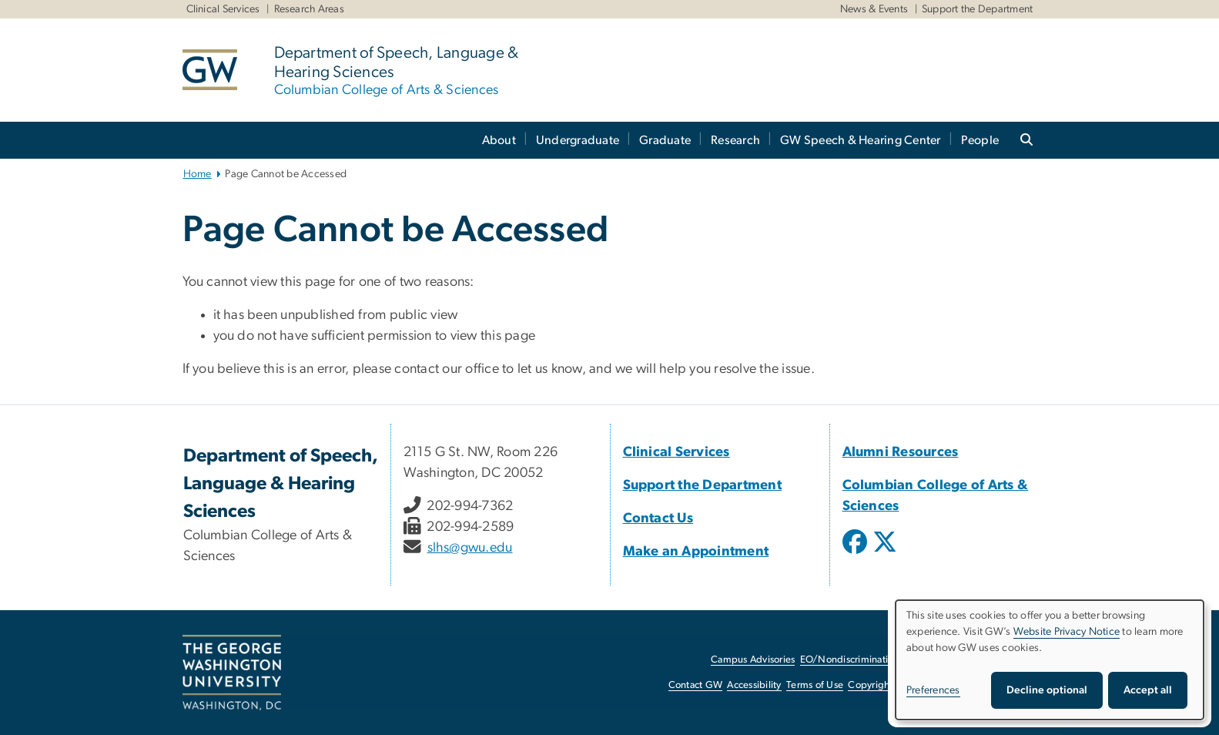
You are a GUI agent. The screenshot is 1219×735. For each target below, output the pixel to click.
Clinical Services (223, 9)
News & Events (874, 9)
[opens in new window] (856, 553)
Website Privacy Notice (1066, 631)
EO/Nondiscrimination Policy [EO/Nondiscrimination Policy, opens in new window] (864, 660)
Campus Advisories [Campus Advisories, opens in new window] (753, 660)
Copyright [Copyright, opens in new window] (870, 685)
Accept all (1148, 690)
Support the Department (977, 9)
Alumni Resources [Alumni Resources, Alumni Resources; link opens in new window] (900, 452)
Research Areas (309, 9)
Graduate (665, 140)
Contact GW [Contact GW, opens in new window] (695, 685)
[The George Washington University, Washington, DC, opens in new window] (232, 672)
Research (735, 140)
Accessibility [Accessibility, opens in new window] (754, 685)
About (499, 140)
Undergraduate (577, 140)
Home (197, 174)
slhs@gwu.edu (470, 548)
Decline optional (1046, 690)
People (980, 140)
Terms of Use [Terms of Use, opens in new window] (814, 685)
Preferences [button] (933, 690)
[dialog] (1050, 660)
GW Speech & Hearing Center (860, 140)
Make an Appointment (696, 552)
